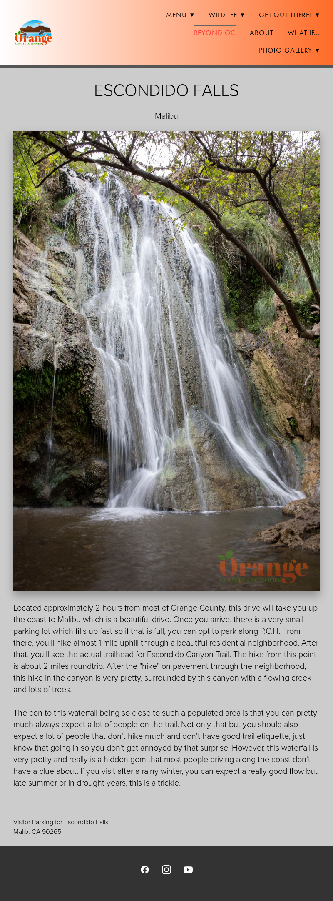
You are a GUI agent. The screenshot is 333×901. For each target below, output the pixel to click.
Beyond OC (215, 32)
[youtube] (188, 869)
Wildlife (227, 14)
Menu (180, 14)
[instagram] (166, 869)
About (261, 32)
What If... (304, 32)
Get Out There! (289, 14)
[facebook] (145, 869)
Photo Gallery (289, 50)
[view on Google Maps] (166, 802)
